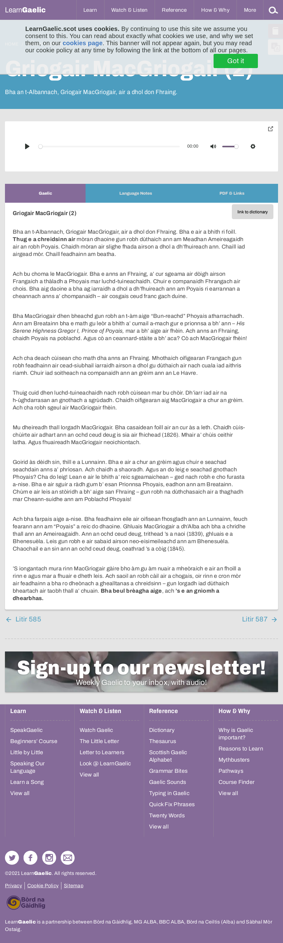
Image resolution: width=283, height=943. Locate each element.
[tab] (45, 193)
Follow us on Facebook (31, 858)
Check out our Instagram (49, 858)
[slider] (109, 146)
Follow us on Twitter (12, 858)
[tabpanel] (141, 406)
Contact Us (68, 858)
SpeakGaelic (26, 730)
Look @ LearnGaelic (105, 763)
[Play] (27, 146)
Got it (235, 61)
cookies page (83, 43)
